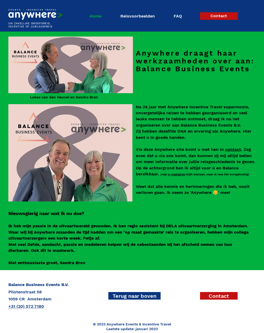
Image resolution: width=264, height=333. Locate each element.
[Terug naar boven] (134, 296)
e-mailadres (176, 174)
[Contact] (219, 16)
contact (233, 149)
